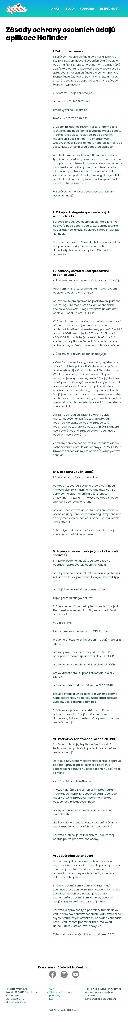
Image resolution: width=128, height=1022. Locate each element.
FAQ (51, 998)
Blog (70, 9)
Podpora (87, 9)
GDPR (52, 988)
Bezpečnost (109, 9)
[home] (16, 8)
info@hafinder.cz (20, 1002)
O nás (55, 9)
